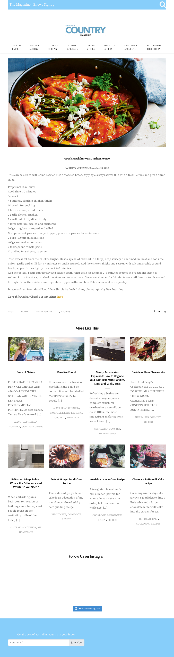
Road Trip (73, 417)
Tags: (11, 311)
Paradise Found (66, 372)
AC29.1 (18, 421)
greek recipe (44, 311)
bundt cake (58, 514)
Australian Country (66, 408)
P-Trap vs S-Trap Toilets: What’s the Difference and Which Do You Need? (26, 483)
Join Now (76, 642)
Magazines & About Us (130, 47)
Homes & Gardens (34, 47)
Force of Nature (26, 372)
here (60, 296)
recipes (65, 311)
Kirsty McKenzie (78, 168)
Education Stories (109, 47)
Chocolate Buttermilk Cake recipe (148, 481)
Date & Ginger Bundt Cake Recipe (66, 481)
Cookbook (74, 514)
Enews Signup (44, 5)
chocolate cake (147, 519)
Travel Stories (91, 47)
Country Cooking (53, 47)
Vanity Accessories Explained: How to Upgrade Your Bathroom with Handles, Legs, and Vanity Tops (107, 378)
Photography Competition (154, 47)
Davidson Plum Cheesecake (148, 372)
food (24, 311)
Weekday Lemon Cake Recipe (107, 479)
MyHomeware (107, 433)
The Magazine (20, 5)
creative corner (32, 426)
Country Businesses (72, 47)
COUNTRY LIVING (16, 47)
